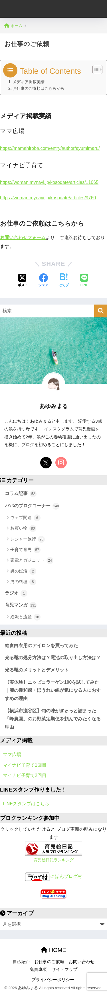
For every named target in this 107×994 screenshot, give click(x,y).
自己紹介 (21, 961)
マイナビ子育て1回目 (25, 765)
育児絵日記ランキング (54, 860)
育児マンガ (21, 605)
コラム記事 (21, 493)
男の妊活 (23, 571)
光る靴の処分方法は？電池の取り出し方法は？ (53, 657)
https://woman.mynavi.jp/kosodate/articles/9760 (48, 197)
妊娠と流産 (25, 617)
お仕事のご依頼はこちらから (38, 88)
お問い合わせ (81, 961)
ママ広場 (12, 754)
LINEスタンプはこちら (26, 803)
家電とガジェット (31, 560)
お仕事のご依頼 (49, 961)
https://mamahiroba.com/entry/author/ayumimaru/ (50, 148)
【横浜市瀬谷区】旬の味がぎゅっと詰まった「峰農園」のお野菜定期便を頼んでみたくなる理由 (53, 718)
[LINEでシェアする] (84, 281)
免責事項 (38, 969)
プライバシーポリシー (52, 979)
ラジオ (16, 593)
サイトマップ (64, 969)
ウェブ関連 (25, 517)
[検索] (100, 311)
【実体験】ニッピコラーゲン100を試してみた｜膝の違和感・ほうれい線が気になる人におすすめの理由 (53, 690)
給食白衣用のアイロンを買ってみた (41, 645)
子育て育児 (25, 549)
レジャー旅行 (27, 539)
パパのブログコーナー (32, 506)
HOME (53, 950)
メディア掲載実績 (29, 81)
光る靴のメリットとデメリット (37, 669)
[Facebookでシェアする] (43, 281)
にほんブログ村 (53, 876)
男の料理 (23, 581)
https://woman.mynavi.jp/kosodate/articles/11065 (49, 182)
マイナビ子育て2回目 (25, 775)
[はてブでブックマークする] (63, 281)
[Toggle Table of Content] (94, 69)
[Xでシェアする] (23, 281)
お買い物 (23, 528)
